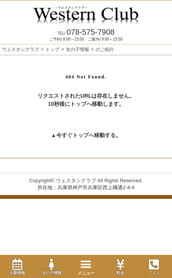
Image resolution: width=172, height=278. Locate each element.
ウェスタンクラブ (20, 49)
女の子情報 (51, 267)
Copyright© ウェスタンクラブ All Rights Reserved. (86, 180)
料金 (120, 267)
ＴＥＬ (154, 267)
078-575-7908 (86, 32)
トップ (52, 49)
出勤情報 (17, 267)
